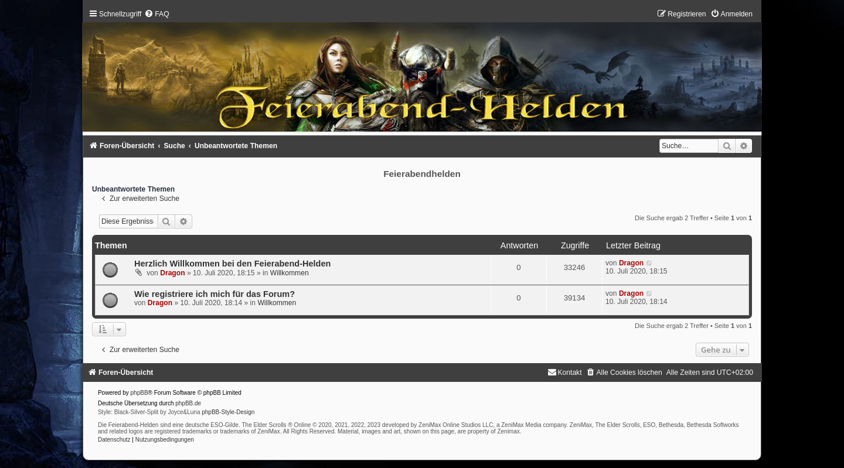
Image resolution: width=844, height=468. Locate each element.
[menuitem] (156, 14)
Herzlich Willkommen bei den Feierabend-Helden (232, 263)
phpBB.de (188, 403)
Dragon (172, 273)
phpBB (139, 393)
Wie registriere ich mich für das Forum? (214, 294)
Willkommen (289, 273)
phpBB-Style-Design (228, 412)
